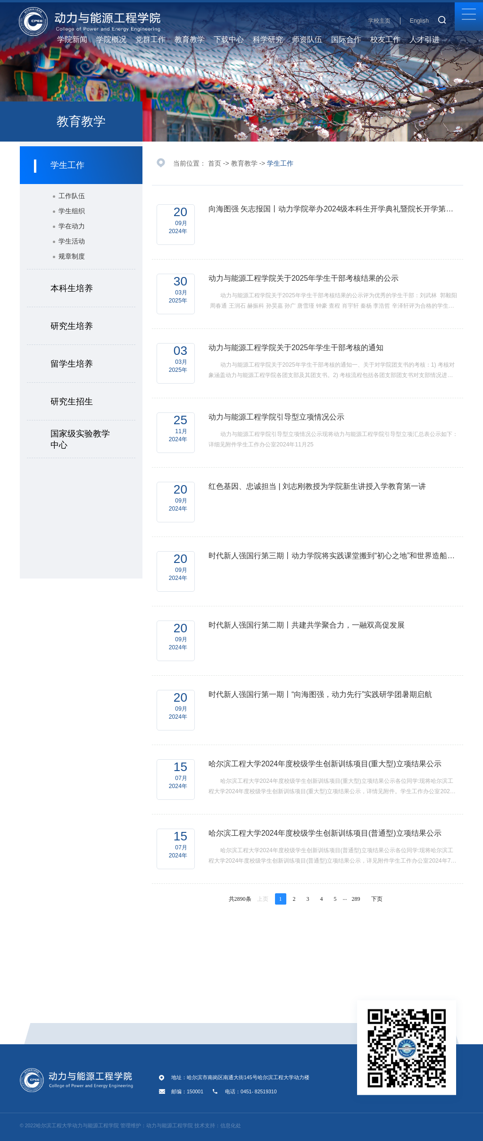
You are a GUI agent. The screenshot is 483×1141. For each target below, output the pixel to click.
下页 (377, 899)
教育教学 (193, 39)
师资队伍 (310, 39)
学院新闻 (72, 39)
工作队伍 (71, 196)
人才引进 (428, 39)
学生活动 (71, 241)
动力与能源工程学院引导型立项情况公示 (276, 417)
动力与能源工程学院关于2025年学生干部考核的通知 (295, 348)
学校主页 (379, 20)
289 (356, 899)
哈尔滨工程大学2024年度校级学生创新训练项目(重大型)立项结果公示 (324, 764)
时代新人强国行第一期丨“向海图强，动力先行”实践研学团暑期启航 (320, 694)
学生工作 (280, 163)
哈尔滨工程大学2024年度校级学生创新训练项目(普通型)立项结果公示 (324, 833)
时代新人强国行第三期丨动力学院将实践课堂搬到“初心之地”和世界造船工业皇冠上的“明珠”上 (333, 556)
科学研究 (271, 39)
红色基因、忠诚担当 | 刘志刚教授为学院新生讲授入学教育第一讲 (317, 486)
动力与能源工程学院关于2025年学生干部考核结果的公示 (303, 278)
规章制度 (71, 256)
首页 (214, 163)
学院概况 (114, 39)
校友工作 (389, 39)
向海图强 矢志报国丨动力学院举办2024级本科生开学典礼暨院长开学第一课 (333, 209)
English (419, 20)
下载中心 (232, 39)
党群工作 (154, 39)
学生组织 (71, 211)
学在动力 (71, 226)
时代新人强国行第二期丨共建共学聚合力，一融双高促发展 (306, 625)
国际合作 (346, 39)
